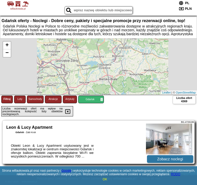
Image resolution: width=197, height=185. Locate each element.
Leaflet (166, 92)
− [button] (7, 53)
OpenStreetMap (186, 92)
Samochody (35, 99)
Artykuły (70, 99)
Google (66, 170)
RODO (175, 174)
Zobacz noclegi (170, 159)
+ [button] (7, 45)
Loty (19, 99)
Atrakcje (53, 99)
